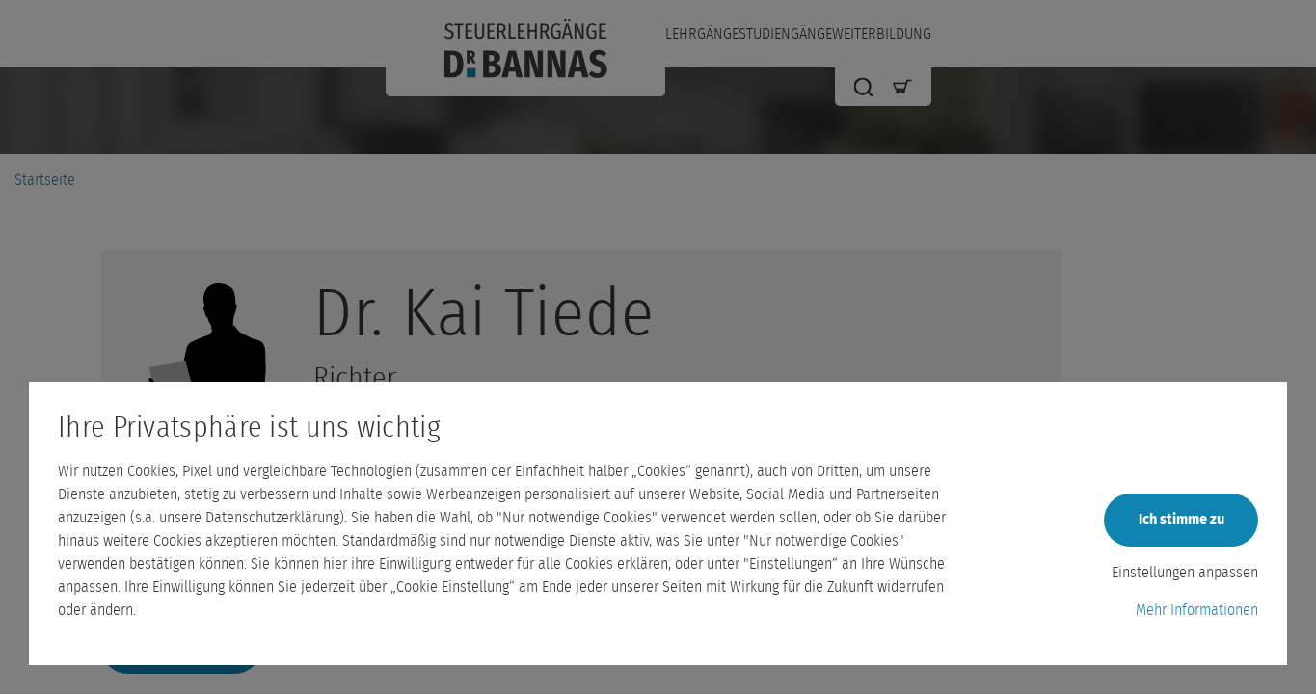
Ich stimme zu (1181, 519)
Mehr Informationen (1197, 610)
